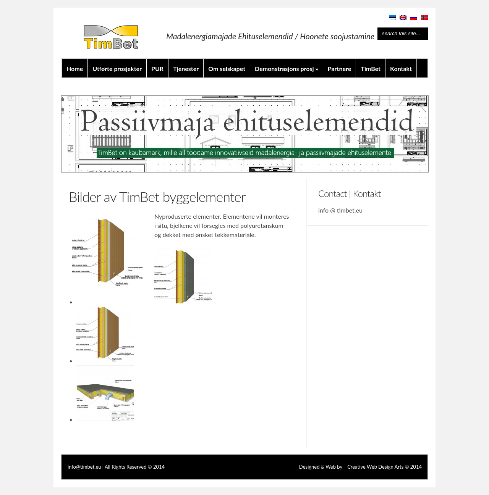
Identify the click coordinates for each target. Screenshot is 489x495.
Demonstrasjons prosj (286, 68)
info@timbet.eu (84, 467)
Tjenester (186, 68)
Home (74, 68)
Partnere (339, 68)
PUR (157, 68)
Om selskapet (226, 68)
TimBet (371, 68)
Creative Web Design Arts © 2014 (384, 467)
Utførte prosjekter (117, 68)
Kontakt (401, 68)
